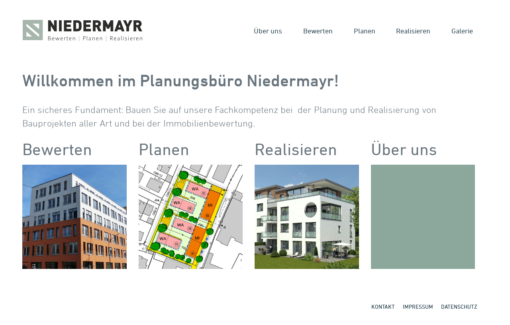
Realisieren (413, 31)
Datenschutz (459, 306)
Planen (364, 31)
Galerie (462, 31)
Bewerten (318, 31)
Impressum (418, 306)
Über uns (268, 31)
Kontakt (383, 306)
